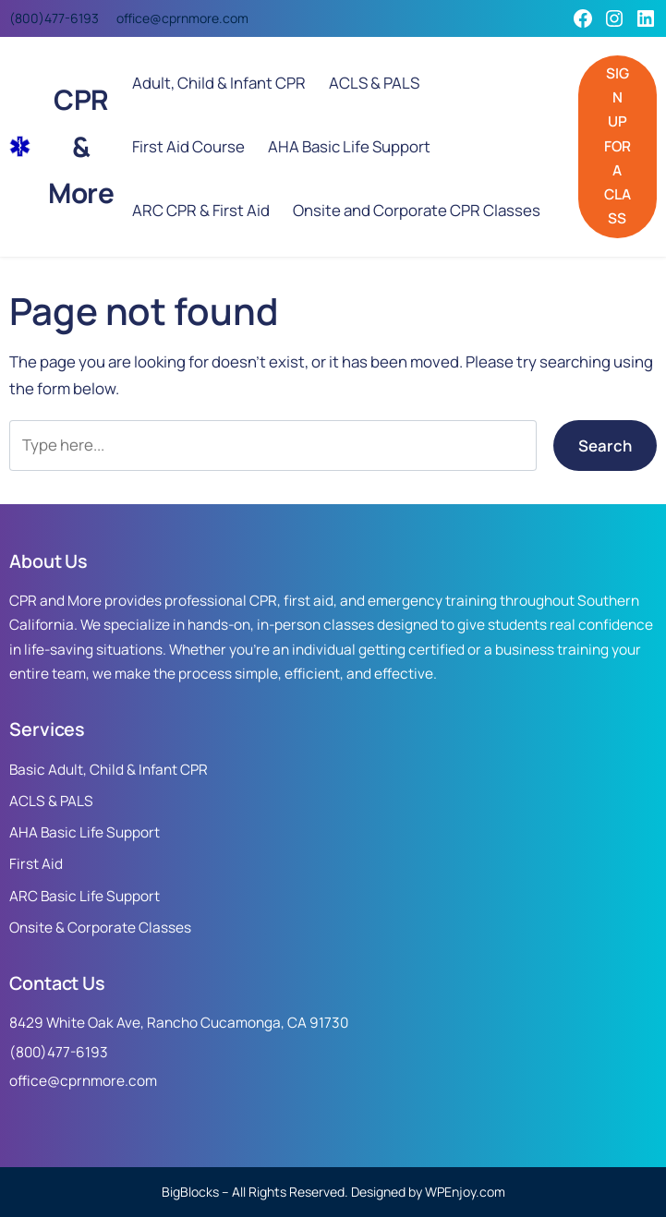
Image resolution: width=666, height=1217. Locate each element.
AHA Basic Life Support (84, 832)
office (133, 18)
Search (605, 445)
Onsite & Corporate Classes (100, 927)
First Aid (36, 864)
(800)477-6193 (54, 18)
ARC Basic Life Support (84, 896)
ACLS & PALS (51, 801)
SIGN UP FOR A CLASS (617, 146)
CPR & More (81, 145)
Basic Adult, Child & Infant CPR (108, 769)
